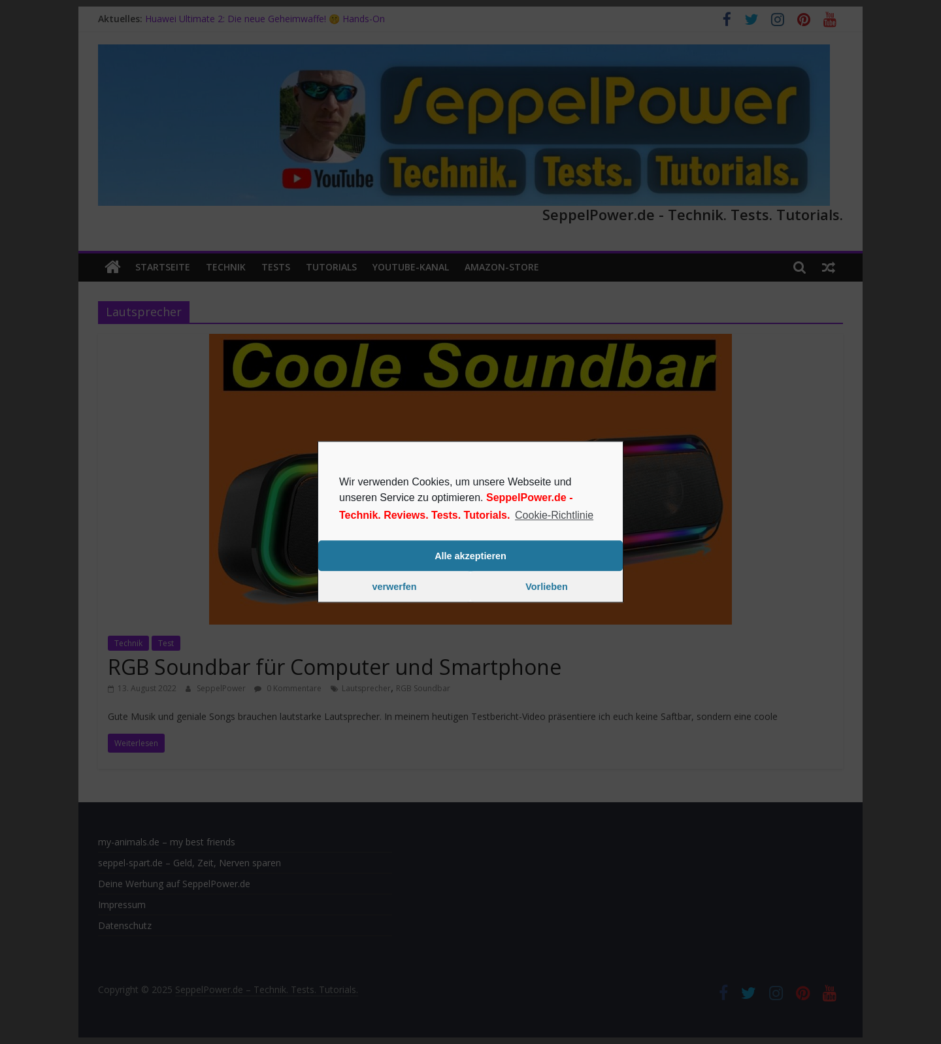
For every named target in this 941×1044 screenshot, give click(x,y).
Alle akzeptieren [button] (470, 556)
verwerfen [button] (394, 586)
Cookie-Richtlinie (554, 515)
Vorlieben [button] (546, 586)
